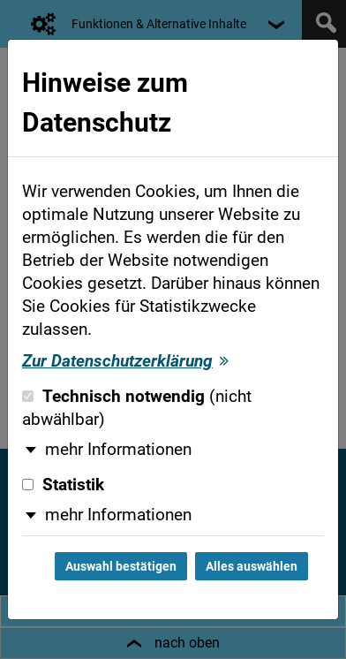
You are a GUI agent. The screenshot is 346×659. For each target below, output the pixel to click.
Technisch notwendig (137, 408)
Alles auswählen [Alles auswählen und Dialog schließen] (251, 566)
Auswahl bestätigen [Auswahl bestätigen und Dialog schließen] (121, 566)
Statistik (63, 485)
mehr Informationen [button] (118, 449)
